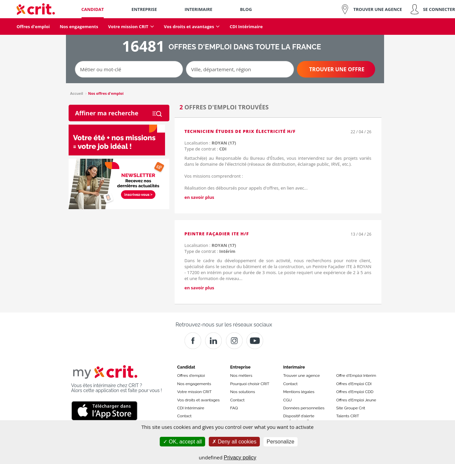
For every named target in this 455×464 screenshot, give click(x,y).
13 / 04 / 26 (361, 234)
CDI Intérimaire (190, 408)
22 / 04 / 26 (361, 132)
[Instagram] (234, 340)
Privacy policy (240, 457)
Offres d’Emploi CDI (354, 383)
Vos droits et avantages (198, 400)
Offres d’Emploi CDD (354, 391)
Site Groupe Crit (350, 408)
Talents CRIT (347, 416)
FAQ (234, 408)
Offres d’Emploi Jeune (356, 400)
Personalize (281, 441)
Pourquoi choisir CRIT (249, 383)
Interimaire (294, 367)
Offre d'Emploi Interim (356, 375)
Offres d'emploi (191, 375)
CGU (287, 400)
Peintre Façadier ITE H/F (217, 234)
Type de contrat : (206, 149)
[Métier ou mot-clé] (129, 69)
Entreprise (240, 367)
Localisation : (210, 143)
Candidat (186, 367)
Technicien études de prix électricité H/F (240, 131)
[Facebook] (193, 340)
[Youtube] (255, 340)
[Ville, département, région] (240, 69)
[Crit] (213, 340)
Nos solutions (242, 391)
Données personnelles (304, 408)
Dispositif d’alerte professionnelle (298, 418)
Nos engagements (194, 383)
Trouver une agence (301, 375)
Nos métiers (241, 375)
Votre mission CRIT (194, 391)
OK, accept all (182, 441)
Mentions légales (298, 391)
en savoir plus (199, 197)
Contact (184, 416)
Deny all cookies (234, 441)
